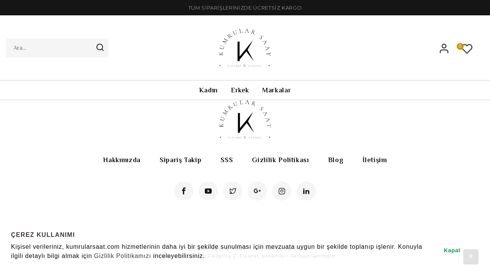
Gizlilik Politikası (280, 160)
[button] (12, 266)
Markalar (276, 90)
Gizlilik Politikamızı (122, 256)
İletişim (375, 160)
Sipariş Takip (180, 160)
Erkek (240, 90)
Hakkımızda (121, 160)
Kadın (208, 90)
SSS (226, 160)
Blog (336, 160)
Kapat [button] (452, 250)
